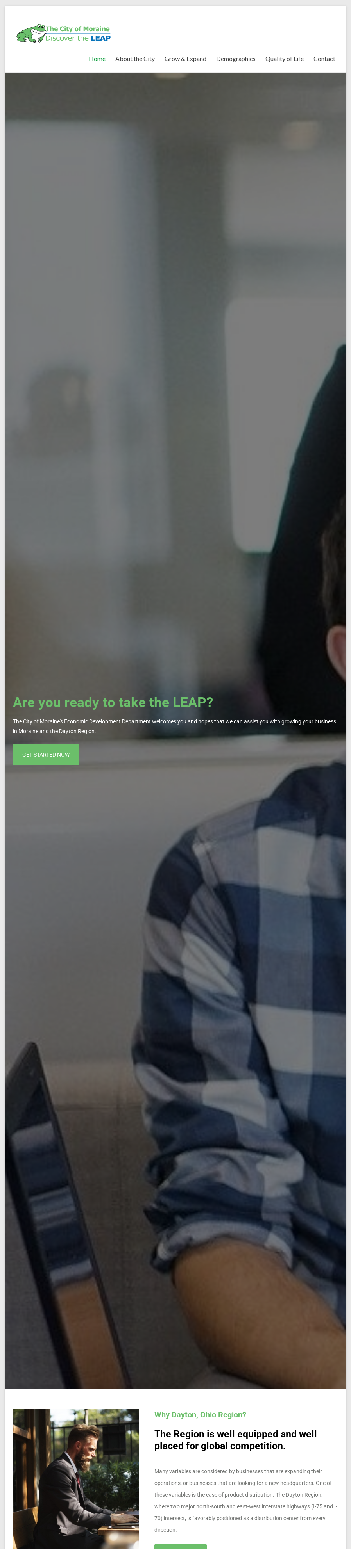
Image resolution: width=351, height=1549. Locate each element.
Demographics (236, 58)
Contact (324, 58)
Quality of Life (284, 58)
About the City (135, 58)
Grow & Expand (185, 58)
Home (97, 58)
